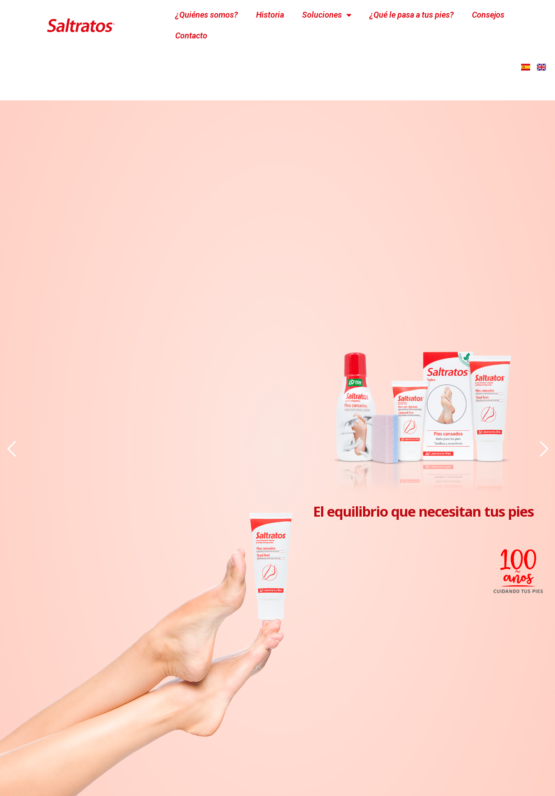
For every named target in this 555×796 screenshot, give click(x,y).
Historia (270, 14)
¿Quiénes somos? (206, 14)
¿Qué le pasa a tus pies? (411, 14)
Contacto (191, 35)
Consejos (488, 14)
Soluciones (326, 15)
